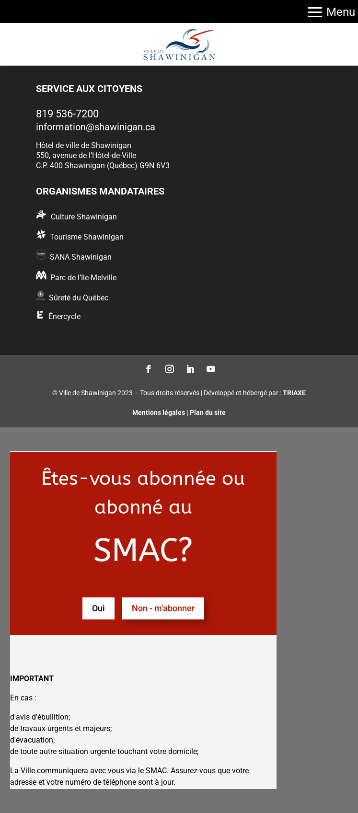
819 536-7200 (67, 114)
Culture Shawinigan (84, 216)
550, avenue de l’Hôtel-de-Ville (86, 155)
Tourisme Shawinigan (87, 236)
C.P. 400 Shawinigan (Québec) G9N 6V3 (103, 165)
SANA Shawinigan (81, 257)
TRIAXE (294, 393)
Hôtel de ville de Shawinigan (83, 145)
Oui (98, 608)
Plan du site (208, 412)
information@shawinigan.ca (95, 127)
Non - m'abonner (163, 608)
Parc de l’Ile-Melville (83, 277)
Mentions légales (158, 412)
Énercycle (64, 316)
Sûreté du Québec (78, 297)
